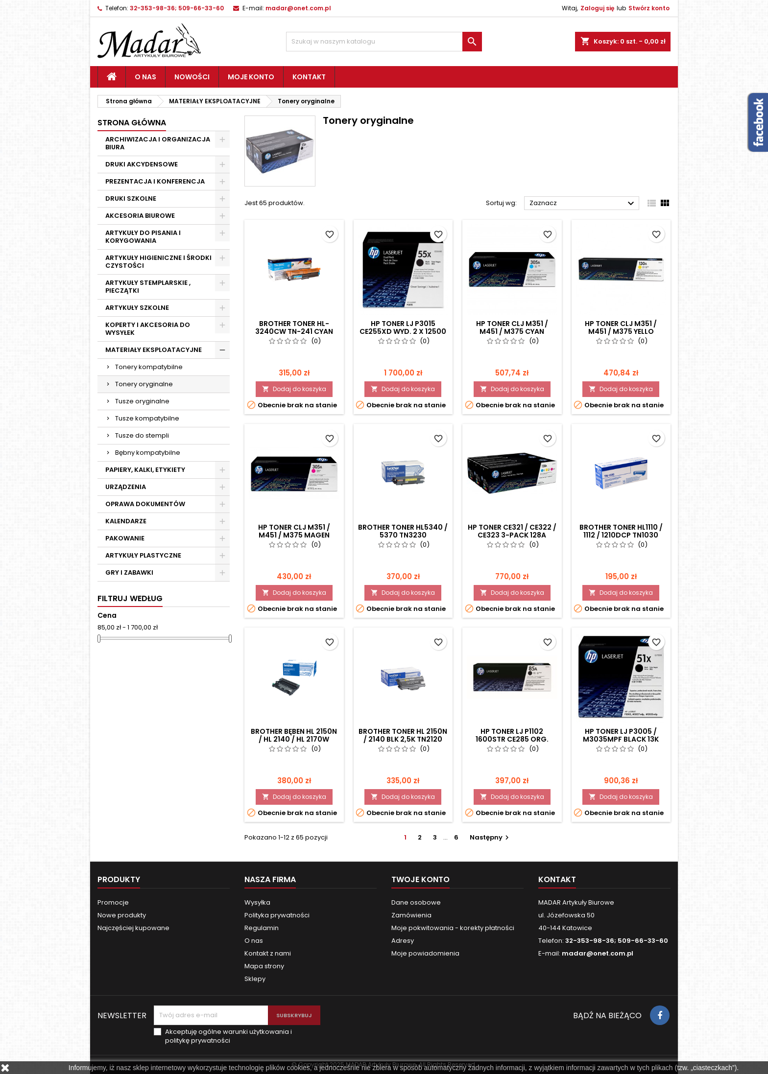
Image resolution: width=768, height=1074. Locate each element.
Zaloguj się (597, 8)
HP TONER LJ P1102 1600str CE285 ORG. (512, 735)
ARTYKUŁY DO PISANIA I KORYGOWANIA (143, 236)
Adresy (402, 940)
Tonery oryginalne (144, 384)
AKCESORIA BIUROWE (140, 215)
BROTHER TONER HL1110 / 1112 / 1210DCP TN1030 (621, 531)
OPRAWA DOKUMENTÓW (145, 504)
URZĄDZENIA (125, 486)
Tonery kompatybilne (149, 367)
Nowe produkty (121, 915)
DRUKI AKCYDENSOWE (141, 164)
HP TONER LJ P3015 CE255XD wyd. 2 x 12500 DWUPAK (403, 331)
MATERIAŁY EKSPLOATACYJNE (153, 349)
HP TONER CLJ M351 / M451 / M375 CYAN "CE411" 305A (512, 331)
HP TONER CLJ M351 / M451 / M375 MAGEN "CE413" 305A (294, 535)
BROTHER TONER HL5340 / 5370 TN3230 (403, 531)
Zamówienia (411, 915)
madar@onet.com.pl (298, 8)
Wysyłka (257, 902)
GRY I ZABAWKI (129, 572)
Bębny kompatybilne (147, 452)
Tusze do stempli (142, 435)
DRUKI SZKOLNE (130, 198)
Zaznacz (583, 204)
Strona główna (131, 122)
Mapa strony (264, 966)
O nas (145, 77)
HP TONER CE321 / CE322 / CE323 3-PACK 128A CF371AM (512, 535)
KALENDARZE (125, 521)
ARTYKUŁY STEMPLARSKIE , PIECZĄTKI (148, 286)
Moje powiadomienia (425, 953)
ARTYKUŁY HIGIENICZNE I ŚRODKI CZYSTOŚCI (158, 261)
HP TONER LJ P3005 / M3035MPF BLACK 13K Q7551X (621, 739)
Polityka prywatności (277, 915)
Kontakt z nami (267, 953)
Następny (490, 837)
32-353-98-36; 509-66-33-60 (177, 8)
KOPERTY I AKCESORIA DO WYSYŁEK (147, 328)
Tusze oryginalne (142, 401)
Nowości (192, 77)
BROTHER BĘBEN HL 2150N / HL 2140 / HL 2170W (294, 735)
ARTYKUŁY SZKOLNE (137, 307)
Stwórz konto (649, 8)
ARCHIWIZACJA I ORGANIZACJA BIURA (157, 143)
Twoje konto (420, 879)
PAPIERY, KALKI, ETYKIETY (145, 469)
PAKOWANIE (124, 538)
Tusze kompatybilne (147, 418)
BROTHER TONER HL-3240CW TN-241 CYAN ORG (294, 331)
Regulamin (261, 928)
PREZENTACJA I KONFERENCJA (155, 181)
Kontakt (309, 77)
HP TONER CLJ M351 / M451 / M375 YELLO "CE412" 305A (621, 331)
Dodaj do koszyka (294, 389)
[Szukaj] (384, 41)
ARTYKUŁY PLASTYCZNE (143, 555)
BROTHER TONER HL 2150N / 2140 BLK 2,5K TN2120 (403, 735)
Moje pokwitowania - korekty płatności (452, 928)
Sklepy (254, 978)
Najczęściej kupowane (133, 928)
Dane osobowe (416, 902)
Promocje (113, 902)
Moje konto (251, 77)
